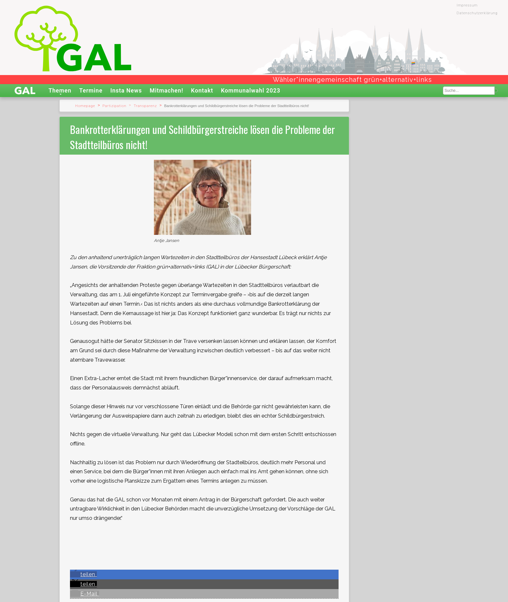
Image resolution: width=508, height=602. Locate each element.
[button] (83, 574)
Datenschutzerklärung (477, 13)
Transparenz (145, 106)
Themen (60, 90)
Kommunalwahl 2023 (251, 90)
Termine (90, 90)
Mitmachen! (166, 90)
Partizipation (114, 106)
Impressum (467, 5)
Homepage (85, 106)
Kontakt (202, 90)
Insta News (126, 90)
